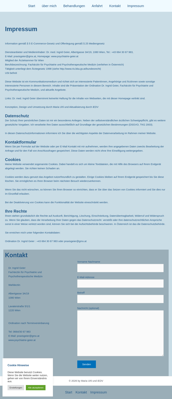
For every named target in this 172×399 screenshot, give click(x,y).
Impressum (135, 6)
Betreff (120, 297)
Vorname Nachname (120, 266)
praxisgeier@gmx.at (25, 56)
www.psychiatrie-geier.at (22, 340)
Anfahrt (97, 6)
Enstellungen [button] (16, 387)
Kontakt (115, 6)
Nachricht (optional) (120, 332)
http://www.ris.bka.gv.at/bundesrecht (80, 68)
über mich (49, 6)
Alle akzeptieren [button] (36, 387)
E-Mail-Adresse (120, 282)
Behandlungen (74, 6)
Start (31, 6)
